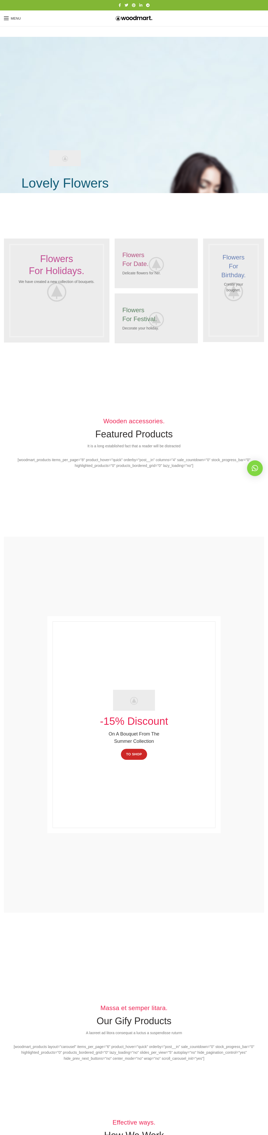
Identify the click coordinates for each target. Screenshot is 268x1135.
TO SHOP (134, 754)
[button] (255, 468)
